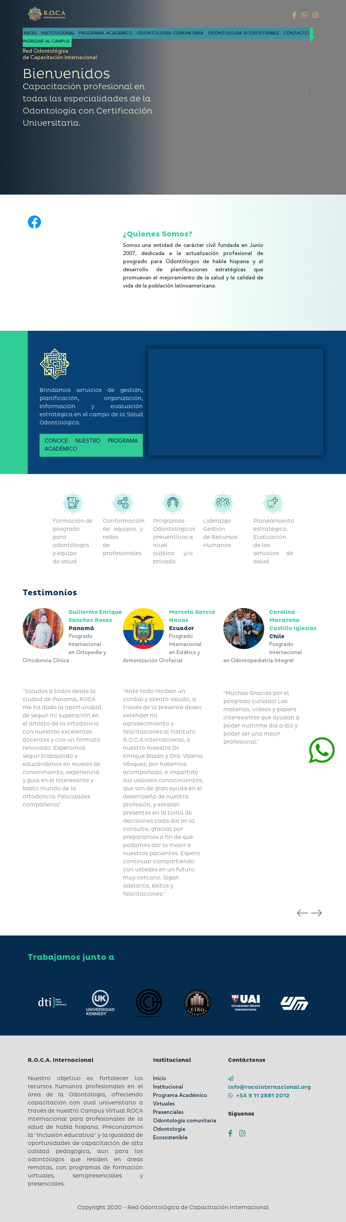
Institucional (59, 33)
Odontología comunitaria (184, 1121)
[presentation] (302, 912)
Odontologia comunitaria (171, 33)
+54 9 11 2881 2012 (259, 1095)
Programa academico (106, 33)
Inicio (31, 33)
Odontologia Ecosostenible (243, 33)
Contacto (296, 33)
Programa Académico (180, 1095)
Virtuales (164, 1104)
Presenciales (168, 1112)
